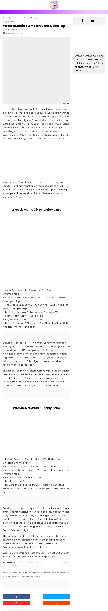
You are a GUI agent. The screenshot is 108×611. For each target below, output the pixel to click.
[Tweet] (36, 538)
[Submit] (13, 545)
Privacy (70, 12)
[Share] (13, 538)
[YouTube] (100, 12)
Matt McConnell (11, 33)
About (59, 12)
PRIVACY (24, 606)
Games (49, 12)
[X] (97, 12)
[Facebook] (93, 12)
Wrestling (6, 21)
